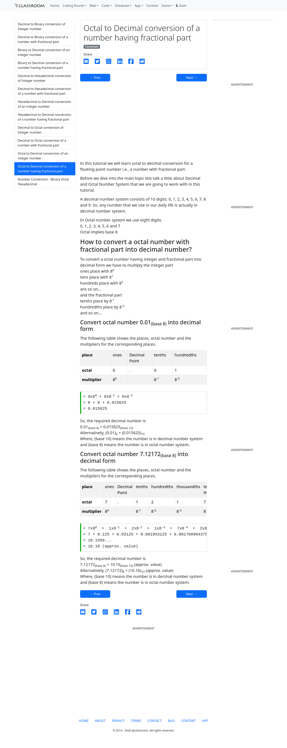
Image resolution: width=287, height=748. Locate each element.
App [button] (138, 5)
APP (205, 723)
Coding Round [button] (73, 5)
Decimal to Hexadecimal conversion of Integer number (44, 78)
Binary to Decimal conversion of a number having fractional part (43, 65)
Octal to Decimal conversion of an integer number (43, 155)
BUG (171, 723)
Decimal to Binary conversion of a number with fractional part (43, 39)
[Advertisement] (44, 223)
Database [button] (122, 5)
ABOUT (100, 723)
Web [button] (92, 5)
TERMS (136, 723)
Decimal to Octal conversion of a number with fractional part (42, 142)
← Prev (95, 77)
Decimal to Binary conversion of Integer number (41, 26)
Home (54, 5)
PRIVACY (118, 723)
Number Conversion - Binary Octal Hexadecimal (43, 181)
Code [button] (105, 5)
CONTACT (154, 723)
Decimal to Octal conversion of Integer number (40, 130)
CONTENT (188, 723)
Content (152, 5)
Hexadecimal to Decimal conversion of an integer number (44, 104)
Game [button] (165, 5)
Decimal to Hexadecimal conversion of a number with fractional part (44, 91)
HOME (83, 723)
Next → (191, 77)
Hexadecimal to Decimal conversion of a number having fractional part (44, 117)
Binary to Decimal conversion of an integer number (44, 52)
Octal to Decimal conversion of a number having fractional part (42, 168)
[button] (181, 6)
